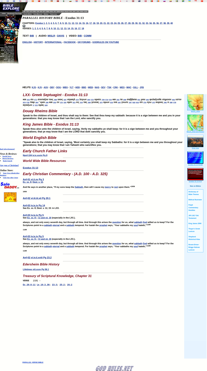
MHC (128, 87)
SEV (103, 87)
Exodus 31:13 (30, 168)
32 (143, 23)
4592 (173, 99)
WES (122, 87)
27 (126, 23)
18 (94, 23)
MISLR (51, 35)
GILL (135, 87)
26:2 (69, 285)
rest (116, 187)
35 (154, 23)
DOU (58, 87)
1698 (47, 102)
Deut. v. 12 (38, 182)
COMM (87, 35)
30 (136, 23)
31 (140, 23)
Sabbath (79, 187)
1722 (61, 102)
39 (168, 23)
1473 (153, 102)
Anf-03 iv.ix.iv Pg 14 (34, 205)
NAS (97, 87)
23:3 (54, 285)
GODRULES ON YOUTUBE (105, 42)
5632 (137, 102)
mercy (108, 187)
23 (111, 23)
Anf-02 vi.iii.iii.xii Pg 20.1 (36, 198)
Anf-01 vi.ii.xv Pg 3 (33, 179)
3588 (55, 99)
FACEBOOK (70, 42)
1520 (64, 102)
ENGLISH (27, 42)
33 (147, 23)
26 (122, 23)
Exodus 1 (40, 23)
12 (73, 23)
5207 (65, 99)
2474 (77, 99)
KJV (40, 87)
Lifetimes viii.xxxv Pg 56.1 (36, 269)
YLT (71, 87)
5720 (110, 99)
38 (164, 23)
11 (69, 23)
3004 (88, 99)
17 (90, 23)
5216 (111, 102)
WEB (90, 87)
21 (104, 23)
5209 (46, 105)
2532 (28, 99)
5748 (27, 102)
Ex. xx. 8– (32, 218)
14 (80, 23)
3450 (147, 99)
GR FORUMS (84, 42)
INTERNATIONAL (53, 42)
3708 (103, 99)
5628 (133, 102)
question (116, 222)
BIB (32, 35)
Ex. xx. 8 (27, 182)
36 (157, 23)
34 (150, 23)
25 (119, 23)
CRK (115, 87)
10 (66, 23)
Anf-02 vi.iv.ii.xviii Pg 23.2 (37, 257)
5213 (74, 102)
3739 (174, 102)
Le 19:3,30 (43, 285)
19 (97, 23)
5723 (92, 99)
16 (87, 23)
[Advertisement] (10, 106)
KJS (34, 87)
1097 (130, 102)
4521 (138, 99)
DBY (52, 87)
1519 (81, 102)
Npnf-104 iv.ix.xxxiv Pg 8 (35, 155)
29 (133, 23)
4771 (35, 99)
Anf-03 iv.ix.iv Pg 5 (33, 215)
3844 (36, 102)
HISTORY (38, 42)
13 (76, 23)
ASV (46, 87)
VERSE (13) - (32, 281)
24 (115, 23)
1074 (101, 102)
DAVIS (60, 35)
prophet (103, 225)
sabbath (138, 222)
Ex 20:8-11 (29, 285)
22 (108, 23)
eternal (56, 225)
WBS (65, 87)
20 (101, 23)
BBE (84, 87)
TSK (109, 87)
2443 (119, 102)
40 (171, 23)
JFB (142, 87)
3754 (144, 102)
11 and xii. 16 (44, 218)
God (145, 222)
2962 (165, 102)
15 (83, 23)
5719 (106, 99)
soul (136, 225)
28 (129, 23)
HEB (77, 87)
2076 (24, 102)
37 (161, 23)
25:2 (62, 285)
